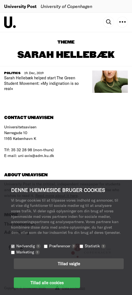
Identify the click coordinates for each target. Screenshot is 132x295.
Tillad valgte (69, 263)
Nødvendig (28, 245)
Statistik (95, 245)
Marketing (28, 252)
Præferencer (62, 245)
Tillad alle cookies (47, 282)
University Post (20, 6)
